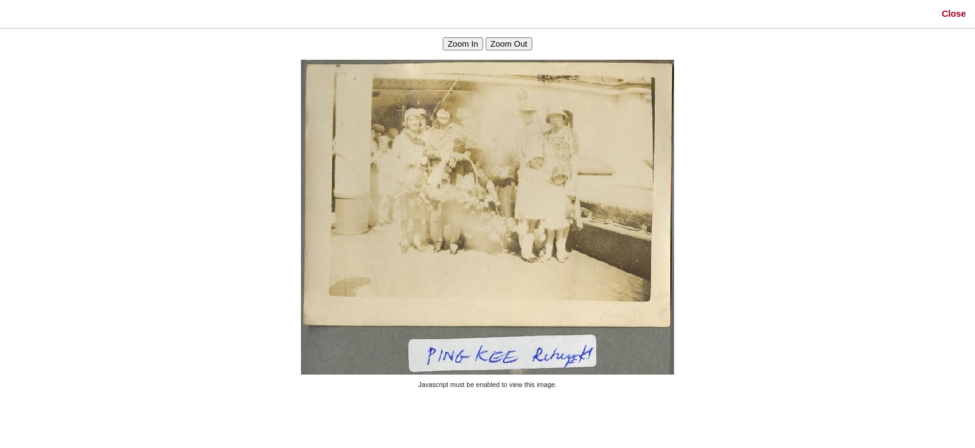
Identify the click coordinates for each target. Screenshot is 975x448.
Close (953, 14)
